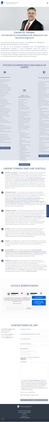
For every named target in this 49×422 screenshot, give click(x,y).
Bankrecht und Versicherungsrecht (9, 44)
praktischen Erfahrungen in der (22, 180)
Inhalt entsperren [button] (38, 297)
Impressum (24, 416)
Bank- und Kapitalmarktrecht (38, 46)
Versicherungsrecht (5, 48)
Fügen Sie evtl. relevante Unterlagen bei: (30, 358)
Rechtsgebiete (14, 174)
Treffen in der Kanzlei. (31, 271)
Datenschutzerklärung (33, 380)
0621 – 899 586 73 (9, 334)
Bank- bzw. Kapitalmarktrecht (27, 351)
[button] (3, 419)
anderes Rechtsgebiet (27, 354)
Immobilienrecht (41, 42)
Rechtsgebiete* (27, 350)
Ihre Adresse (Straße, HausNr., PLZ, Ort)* (34, 334)
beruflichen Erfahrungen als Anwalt (36, 178)
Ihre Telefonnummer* (34, 344)
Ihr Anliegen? (34, 362)
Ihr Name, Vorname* (34, 330)
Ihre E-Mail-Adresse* (34, 339)
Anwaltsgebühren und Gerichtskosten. (33, 216)
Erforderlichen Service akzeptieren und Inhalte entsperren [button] (39, 303)
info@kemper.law (8, 337)
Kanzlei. (22, 269)
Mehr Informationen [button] (17, 303)
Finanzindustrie (34, 180)
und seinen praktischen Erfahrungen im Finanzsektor (18, 203)
